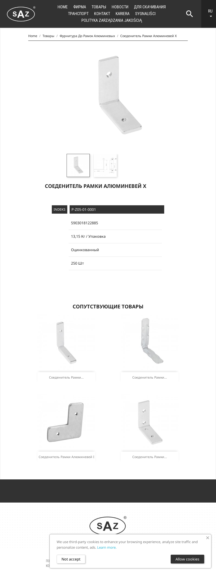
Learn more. (107, 547)
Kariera (123, 13)
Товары (99, 6)
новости (120, 6)
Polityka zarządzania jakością (111, 20)
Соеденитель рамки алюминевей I (66, 457)
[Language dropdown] (211, 14)
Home (63, 6)
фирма (79, 6)
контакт (102, 13)
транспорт (78, 13)
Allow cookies (187, 559)
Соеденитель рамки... (66, 377)
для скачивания (150, 6)
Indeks (59, 209)
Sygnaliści (145, 13)
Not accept (71, 559)
